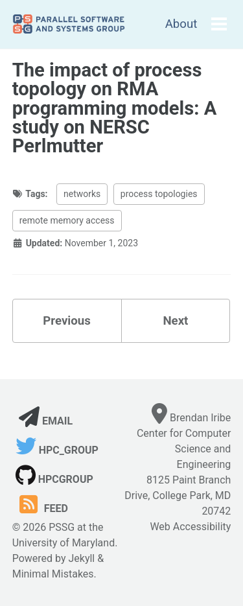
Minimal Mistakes (53, 574)
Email (46, 421)
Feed (42, 508)
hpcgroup (54, 479)
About (181, 24)
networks (82, 194)
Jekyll (81, 558)
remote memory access (67, 220)
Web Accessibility (190, 526)
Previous (67, 321)
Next (175, 321)
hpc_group (57, 450)
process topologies (159, 194)
